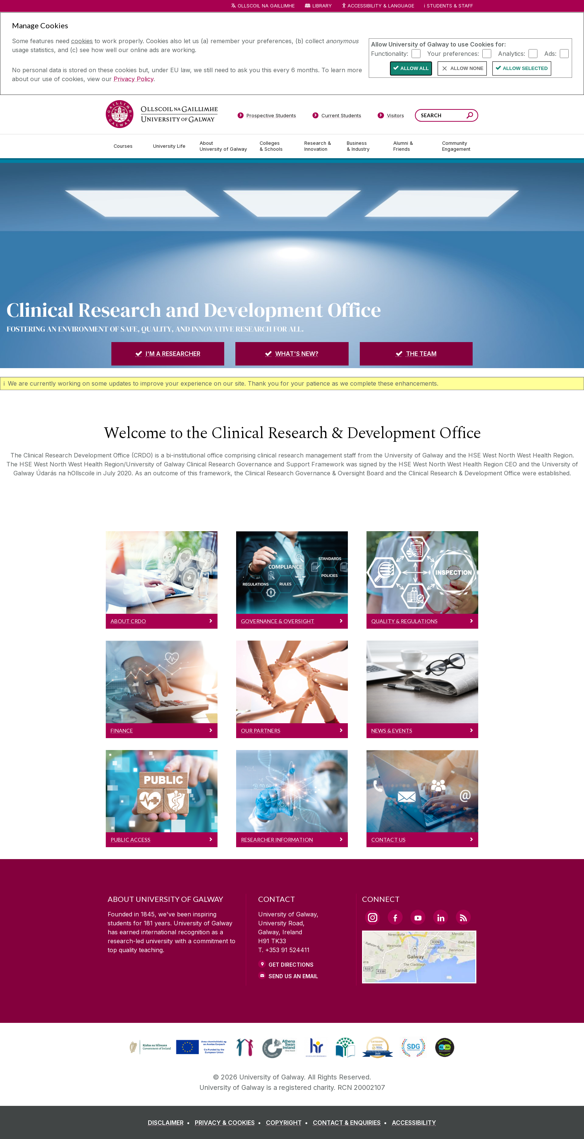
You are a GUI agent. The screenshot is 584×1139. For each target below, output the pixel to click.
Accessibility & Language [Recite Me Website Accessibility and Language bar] (378, 6)
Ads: (550, 53)
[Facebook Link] (395, 917)
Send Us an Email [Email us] (293, 976)
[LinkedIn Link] (440, 917)
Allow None (466, 68)
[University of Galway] (162, 114)
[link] (177, 1047)
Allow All (414, 68)
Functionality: (389, 53)
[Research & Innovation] (319, 146)
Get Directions (291, 964)
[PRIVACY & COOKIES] (229, 1122)
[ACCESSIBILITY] (414, 1122)
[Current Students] (337, 116)
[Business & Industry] (364, 146)
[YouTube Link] (417, 917)
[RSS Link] (463, 917)
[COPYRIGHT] (288, 1122)
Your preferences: (453, 53)
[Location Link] (419, 979)
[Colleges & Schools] (276, 146)
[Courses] (127, 146)
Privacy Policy (133, 79)
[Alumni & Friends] (411, 146)
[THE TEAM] (416, 353)
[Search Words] (446, 115)
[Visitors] (391, 116)
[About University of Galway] (224, 146)
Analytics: (511, 53)
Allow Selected (525, 68)
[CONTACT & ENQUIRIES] (351, 1122)
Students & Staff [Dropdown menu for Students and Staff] (450, 6)
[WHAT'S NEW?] (291, 353)
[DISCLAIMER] (170, 1122)
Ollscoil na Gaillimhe (266, 6)
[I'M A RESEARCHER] (167, 353)
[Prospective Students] (266, 116)
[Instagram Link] (372, 917)
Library (322, 6)
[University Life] (170, 146)
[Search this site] (470, 116)
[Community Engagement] (456, 146)
